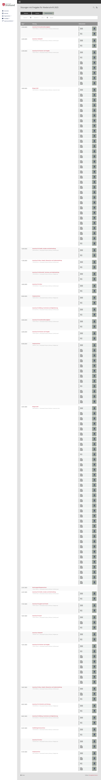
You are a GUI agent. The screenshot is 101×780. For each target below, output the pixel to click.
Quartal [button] (25, 17)
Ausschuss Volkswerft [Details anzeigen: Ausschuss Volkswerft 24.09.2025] (37, 39)
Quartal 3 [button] (36, 17)
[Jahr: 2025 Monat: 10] (47, 17)
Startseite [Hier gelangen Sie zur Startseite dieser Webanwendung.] (5, 11)
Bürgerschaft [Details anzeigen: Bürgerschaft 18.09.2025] (35, 88)
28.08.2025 (24, 320)
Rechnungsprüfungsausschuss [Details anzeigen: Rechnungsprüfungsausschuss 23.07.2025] (39, 587)
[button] (8, 16)
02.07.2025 (24, 728)
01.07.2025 (24, 752)
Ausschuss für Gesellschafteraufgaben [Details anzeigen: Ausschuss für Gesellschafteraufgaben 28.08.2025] (41, 319)
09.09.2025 (24, 296)
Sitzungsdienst (93, 775)
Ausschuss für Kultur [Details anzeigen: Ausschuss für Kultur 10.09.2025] (37, 284)
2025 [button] (43, 17)
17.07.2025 (24, 604)
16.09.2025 (24, 249)
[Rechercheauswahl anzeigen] (93, 7)
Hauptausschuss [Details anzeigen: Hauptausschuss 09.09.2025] (36, 296)
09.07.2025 (24, 704)
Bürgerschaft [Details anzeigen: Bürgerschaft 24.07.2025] (35, 406)
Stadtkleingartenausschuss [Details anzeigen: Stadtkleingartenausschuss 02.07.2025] (38, 728)
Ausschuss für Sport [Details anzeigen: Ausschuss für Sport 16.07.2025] (37, 615)
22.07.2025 (24, 592)
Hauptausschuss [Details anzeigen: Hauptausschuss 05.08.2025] (36, 343)
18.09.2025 (24, 88)
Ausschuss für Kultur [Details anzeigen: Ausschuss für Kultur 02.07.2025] (37, 739)
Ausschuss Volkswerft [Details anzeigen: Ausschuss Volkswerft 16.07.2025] (37, 632)
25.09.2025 (24, 27)
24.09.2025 (24, 39)
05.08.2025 (24, 344)
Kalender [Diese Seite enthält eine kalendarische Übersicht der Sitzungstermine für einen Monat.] (5, 13)
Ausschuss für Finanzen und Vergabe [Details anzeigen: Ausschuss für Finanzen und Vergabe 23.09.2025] (41, 50)
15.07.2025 (24, 645)
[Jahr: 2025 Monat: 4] (30, 17)
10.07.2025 (24, 687)
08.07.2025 (24, 716)
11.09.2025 (24, 260)
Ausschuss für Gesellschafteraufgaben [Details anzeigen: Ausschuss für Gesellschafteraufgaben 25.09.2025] (41, 27)
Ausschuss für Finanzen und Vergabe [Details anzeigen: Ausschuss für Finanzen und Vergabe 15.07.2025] (41, 644)
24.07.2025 (24, 407)
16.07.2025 (24, 616)
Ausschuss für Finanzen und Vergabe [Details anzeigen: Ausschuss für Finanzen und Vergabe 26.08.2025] (41, 331)
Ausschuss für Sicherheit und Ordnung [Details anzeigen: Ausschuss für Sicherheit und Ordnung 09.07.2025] (41, 704)
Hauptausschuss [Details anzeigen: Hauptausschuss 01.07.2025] (36, 751)
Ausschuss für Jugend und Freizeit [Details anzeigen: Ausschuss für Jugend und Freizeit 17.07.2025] (40, 603)
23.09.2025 (24, 51)
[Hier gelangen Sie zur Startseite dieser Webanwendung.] (8, 4)
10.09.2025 (24, 284)
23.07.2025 (24, 587)
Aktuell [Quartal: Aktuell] (51, 17)
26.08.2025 (24, 332)
